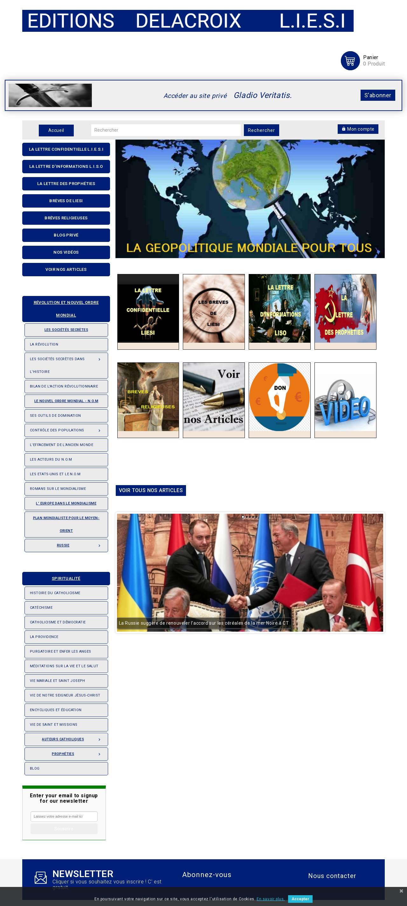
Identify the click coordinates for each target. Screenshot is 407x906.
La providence (44, 637)
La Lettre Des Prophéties (66, 183)
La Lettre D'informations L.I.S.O (66, 166)
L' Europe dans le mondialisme (66, 503)
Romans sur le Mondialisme (58, 489)
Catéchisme (41, 608)
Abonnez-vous (206, 875)
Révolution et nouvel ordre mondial (63, 307)
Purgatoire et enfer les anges (60, 651)
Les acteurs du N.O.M (51, 459)
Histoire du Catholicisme (55, 593)
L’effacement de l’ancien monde (61, 445)
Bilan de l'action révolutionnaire (64, 386)
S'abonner (377, 95)
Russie (80, 543)
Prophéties (77, 752)
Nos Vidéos (66, 252)
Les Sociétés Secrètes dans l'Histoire (66, 363)
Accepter (300, 899)
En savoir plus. (271, 899)
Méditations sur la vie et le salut (64, 666)
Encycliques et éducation (56, 710)
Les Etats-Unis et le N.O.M (55, 474)
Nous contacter (332, 876)
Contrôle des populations (66, 428)
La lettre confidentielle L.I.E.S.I (66, 149)
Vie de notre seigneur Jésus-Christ (65, 695)
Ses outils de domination (55, 416)
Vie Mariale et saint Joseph (57, 681)
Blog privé (66, 235)
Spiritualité (54, 576)
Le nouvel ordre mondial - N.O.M (64, 399)
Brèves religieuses (66, 218)
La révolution (44, 344)
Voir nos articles (65, 269)
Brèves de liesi (66, 200)
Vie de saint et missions (54, 725)
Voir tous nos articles (151, 487)
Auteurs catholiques (72, 737)
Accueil (56, 130)
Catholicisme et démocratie (58, 622)
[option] (250, 196)
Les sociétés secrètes (59, 328)
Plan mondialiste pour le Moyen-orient (66, 524)
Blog (35, 768)
